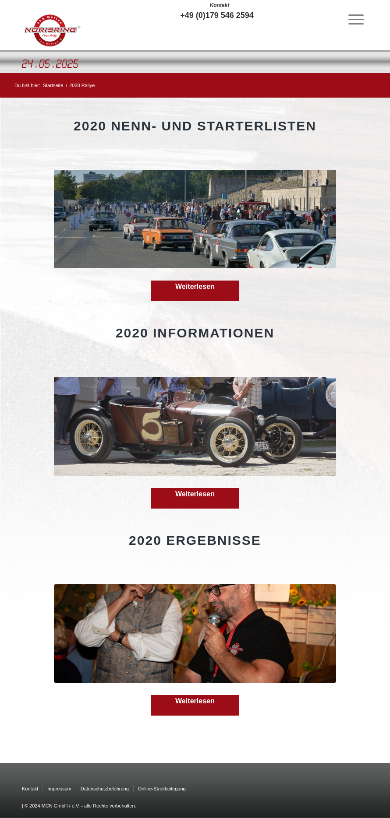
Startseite (53, 85)
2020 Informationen (195, 333)
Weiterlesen (195, 286)
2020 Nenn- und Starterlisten (195, 126)
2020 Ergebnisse (195, 540)
